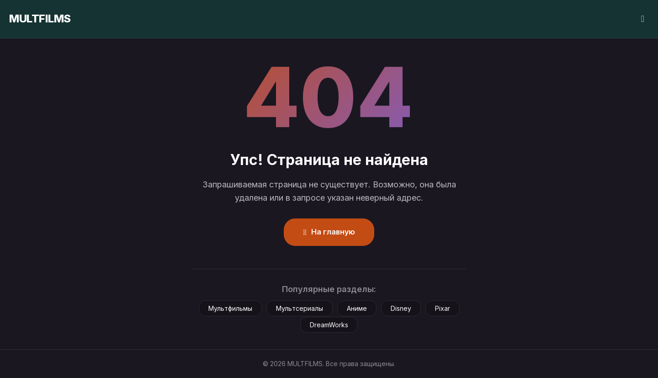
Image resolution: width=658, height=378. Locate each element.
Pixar (442, 308)
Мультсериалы (299, 308)
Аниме (357, 308)
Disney (401, 308)
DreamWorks (329, 325)
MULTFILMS (40, 18)
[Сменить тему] (643, 19)
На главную (329, 231)
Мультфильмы (230, 308)
